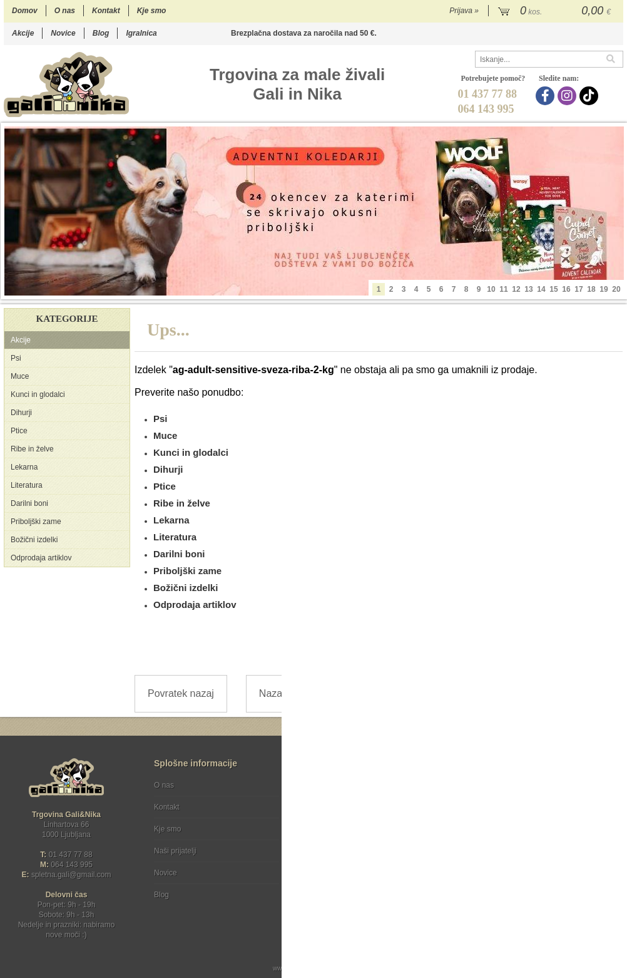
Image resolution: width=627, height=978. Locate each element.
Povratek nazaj (181, 693)
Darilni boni (29, 503)
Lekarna (24, 467)
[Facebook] (547, 95)
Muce (20, 376)
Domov (25, 10)
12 (516, 289)
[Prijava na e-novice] (611, 796)
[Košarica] (556, 11)
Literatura (27, 485)
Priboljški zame (36, 521)
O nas (64, 10)
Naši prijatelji (175, 851)
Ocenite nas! (340, 890)
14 (541, 289)
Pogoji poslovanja (333, 785)
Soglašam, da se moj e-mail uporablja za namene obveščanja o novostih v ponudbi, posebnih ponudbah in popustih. (541, 836)
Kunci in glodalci (38, 394)
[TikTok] (590, 95)
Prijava (464, 10)
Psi (16, 358)
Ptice (19, 430)
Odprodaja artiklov (41, 557)
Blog (101, 33)
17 (578, 289)
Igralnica (141, 33)
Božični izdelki (34, 539)
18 (591, 289)
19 (603, 289)
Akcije (23, 33)
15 (553, 289)
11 (503, 289)
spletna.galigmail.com (71, 874)
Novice (63, 33)
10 (491, 289)
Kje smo (151, 10)
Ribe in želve (32, 449)
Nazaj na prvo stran (302, 693)
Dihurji (21, 412)
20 (616, 289)
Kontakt (106, 10)
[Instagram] (568, 95)
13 (528, 289)
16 (566, 289)
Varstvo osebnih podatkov (347, 807)
